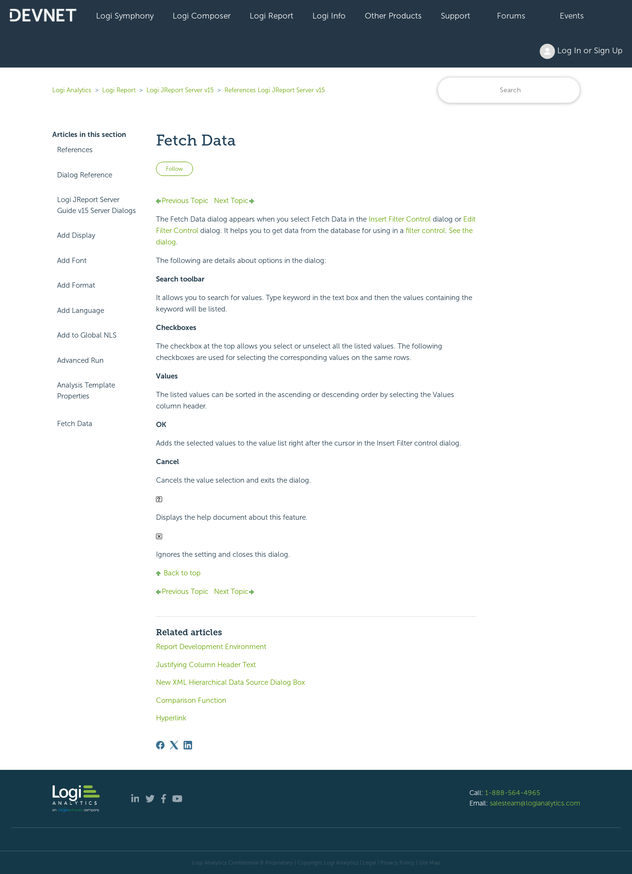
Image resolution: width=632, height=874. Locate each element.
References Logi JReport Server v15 (274, 90)
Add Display (76, 235)
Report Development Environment (211, 646)
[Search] (509, 90)
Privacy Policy (397, 862)
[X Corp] (174, 745)
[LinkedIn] (188, 745)
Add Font (72, 260)
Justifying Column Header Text (206, 664)
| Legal (368, 862)
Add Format (76, 285)
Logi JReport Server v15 (180, 90)
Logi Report (271, 15)
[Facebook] (160, 745)
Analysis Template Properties (86, 390)
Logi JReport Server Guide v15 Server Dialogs (96, 205)
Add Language (80, 310)
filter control (425, 230)
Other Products (393, 15)
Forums (511, 15)
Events (572, 15)
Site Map (429, 862)
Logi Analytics (71, 90)
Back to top (178, 573)
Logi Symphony (125, 15)
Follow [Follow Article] (174, 168)
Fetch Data (74, 423)
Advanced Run (80, 360)
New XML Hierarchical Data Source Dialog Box (230, 682)
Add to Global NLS (87, 335)
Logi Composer (202, 15)
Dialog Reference (84, 175)
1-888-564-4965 (512, 792)
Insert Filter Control (400, 219)
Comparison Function (191, 700)
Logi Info (329, 15)
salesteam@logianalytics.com (535, 803)
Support (455, 15)
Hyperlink (171, 718)
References (75, 150)
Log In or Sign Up (581, 51)
